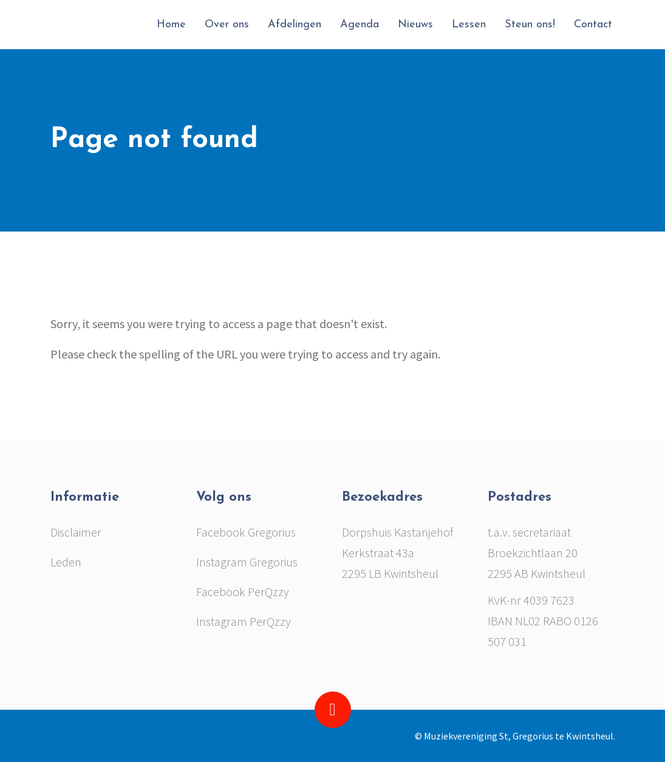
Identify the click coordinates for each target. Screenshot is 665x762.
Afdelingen (294, 24)
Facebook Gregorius (246, 532)
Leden (65, 561)
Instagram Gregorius (247, 561)
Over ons (227, 24)
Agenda (359, 24)
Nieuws (415, 24)
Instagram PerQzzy (243, 621)
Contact (593, 24)
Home (171, 24)
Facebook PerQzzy (242, 591)
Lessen (469, 24)
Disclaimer (75, 532)
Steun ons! (530, 24)
